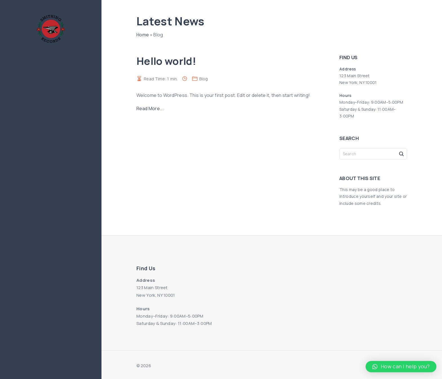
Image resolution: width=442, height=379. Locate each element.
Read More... (149, 108)
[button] (401, 366)
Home (142, 35)
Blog (203, 78)
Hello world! (166, 61)
